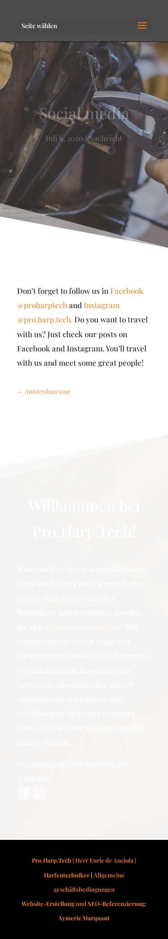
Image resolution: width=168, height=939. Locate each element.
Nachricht (105, 138)
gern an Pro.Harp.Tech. (85, 627)
